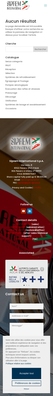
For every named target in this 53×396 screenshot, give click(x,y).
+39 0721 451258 (22, 224)
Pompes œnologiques (16, 85)
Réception (10, 69)
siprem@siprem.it (30, 179)
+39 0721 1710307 (14, 233)
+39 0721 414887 (17, 227)
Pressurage (11, 92)
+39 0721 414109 (16, 230)
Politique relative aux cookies (18, 363)
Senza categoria (13, 61)
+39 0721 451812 (23, 238)
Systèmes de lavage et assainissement (25, 104)
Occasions (10, 108)
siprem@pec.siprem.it (29, 182)
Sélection (10, 73)
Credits (37, 187)
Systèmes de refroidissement (20, 77)
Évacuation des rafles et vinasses (22, 89)
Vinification (11, 100)
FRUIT (8, 65)
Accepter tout (26, 373)
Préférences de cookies (27, 383)
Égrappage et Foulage (17, 81)
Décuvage (10, 96)
